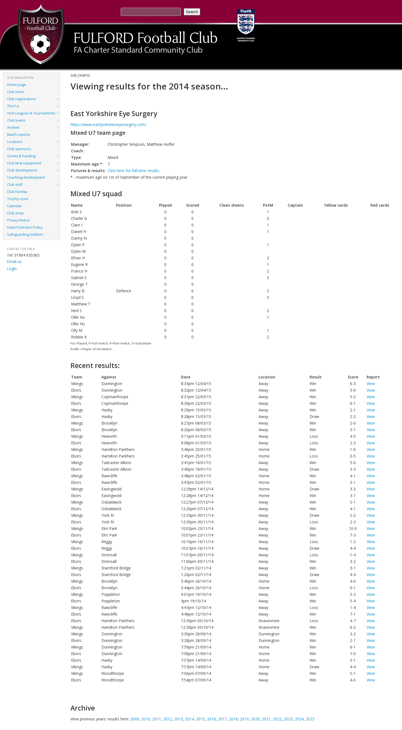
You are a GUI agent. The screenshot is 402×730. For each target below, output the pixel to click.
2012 (167, 718)
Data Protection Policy (25, 227)
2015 (200, 718)
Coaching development (26, 177)
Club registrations (21, 99)
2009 (134, 718)
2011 (156, 718)
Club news (15, 91)
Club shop (15, 213)
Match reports (18, 134)
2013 (178, 718)
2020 (255, 718)
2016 (211, 718)
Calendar (14, 206)
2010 (145, 718)
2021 (266, 718)
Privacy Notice (18, 220)
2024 (299, 718)
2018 (233, 718)
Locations (15, 141)
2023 (288, 718)
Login (12, 268)
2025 (310, 718)
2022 (277, 718)
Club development (22, 170)
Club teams (16, 120)
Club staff (14, 184)
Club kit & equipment (24, 163)
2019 (244, 718)
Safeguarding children (25, 234)
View (371, 383)
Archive (13, 127)
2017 (222, 718)
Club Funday (17, 191)
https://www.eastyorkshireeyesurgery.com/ (108, 124)
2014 (189, 718)
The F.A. (13, 106)
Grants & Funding (21, 156)
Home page (16, 84)
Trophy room (17, 198)
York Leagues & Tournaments (31, 113)
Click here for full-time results (133, 170)
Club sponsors (19, 149)
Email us (14, 261)
